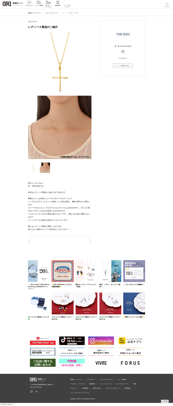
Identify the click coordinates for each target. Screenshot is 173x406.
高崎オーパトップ (76, 379)
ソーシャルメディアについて (79, 392)
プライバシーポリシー (113, 388)
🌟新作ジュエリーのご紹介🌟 (134, 317)
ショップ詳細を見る (122, 66)
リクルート (73, 388)
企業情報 (85, 388)
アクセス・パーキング (48, 7)
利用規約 (127, 388)
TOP (166, 401)
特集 (134, 384)
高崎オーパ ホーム (34, 13)
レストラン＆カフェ (106, 379)
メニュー (167, 6)
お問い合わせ (96, 388)
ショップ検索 (39, 6)
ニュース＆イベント (67, 7)
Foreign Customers (6, 404)
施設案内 (57, 6)
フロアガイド (29, 6)
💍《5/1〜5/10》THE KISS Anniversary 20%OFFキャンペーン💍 (39, 287)
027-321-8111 (38, 387)
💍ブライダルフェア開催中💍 (134, 284)
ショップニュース (51, 13)
